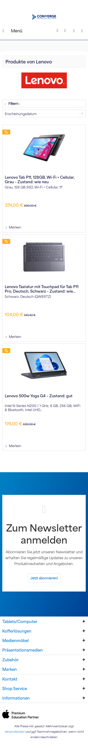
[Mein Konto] (74, 30)
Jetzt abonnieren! (44, 578)
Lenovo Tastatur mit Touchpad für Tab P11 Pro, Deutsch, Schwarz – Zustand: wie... (41, 288)
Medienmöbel (15, 640)
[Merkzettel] (65, 30)
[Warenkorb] (82, 30)
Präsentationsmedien (22, 649)
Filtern (12, 103)
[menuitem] (6, 30)
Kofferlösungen (16, 630)
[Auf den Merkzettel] (13, 227)
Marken (9, 669)
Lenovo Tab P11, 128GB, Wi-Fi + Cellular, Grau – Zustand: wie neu (40, 179)
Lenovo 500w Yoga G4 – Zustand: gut (39, 395)
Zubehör (10, 659)
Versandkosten (14, 731)
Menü (8, 30)
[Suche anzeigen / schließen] (57, 30)
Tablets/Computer (19, 621)
